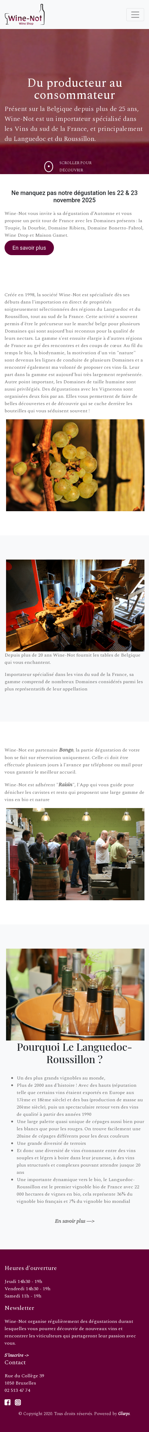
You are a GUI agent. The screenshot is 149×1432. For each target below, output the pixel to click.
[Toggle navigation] (135, 14)
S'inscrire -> (17, 1355)
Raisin (65, 785)
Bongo (66, 750)
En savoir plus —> (74, 1221)
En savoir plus (29, 248)
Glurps (124, 1414)
